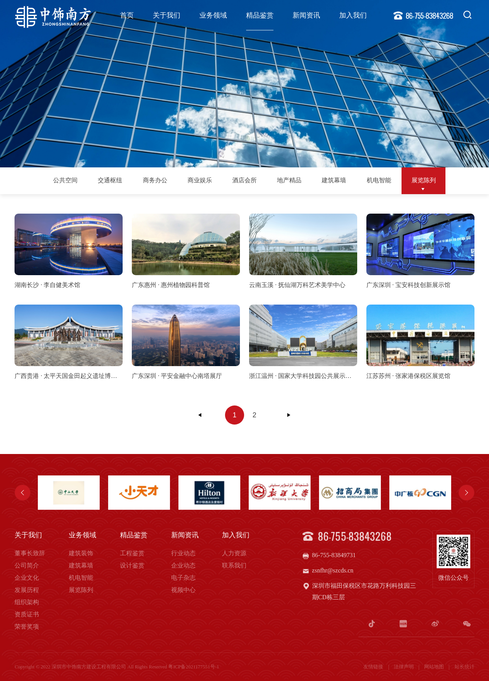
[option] (69, 492)
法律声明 (404, 667)
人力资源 (234, 553)
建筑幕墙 (334, 180)
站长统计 (464, 667)
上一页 (200, 415)
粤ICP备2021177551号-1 (193, 667)
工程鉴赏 (132, 553)
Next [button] (466, 493)
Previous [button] (23, 493)
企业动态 (183, 565)
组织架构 (27, 602)
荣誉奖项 (27, 626)
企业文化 (27, 577)
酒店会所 (244, 180)
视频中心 (183, 590)
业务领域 (213, 15)
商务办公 (155, 180)
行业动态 (183, 553)
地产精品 (289, 180)
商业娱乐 (200, 180)
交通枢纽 (110, 180)
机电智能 (379, 180)
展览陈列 (423, 180)
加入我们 (353, 15)
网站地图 (434, 667)
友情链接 (373, 667)
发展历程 (27, 590)
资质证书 (27, 614)
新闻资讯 (306, 15)
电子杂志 (183, 577)
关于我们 (166, 15)
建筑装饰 (81, 553)
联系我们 (234, 565)
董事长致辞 (30, 553)
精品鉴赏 (260, 15)
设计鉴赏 (132, 565)
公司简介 (27, 565)
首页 (127, 15)
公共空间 (65, 180)
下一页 (288, 415)
